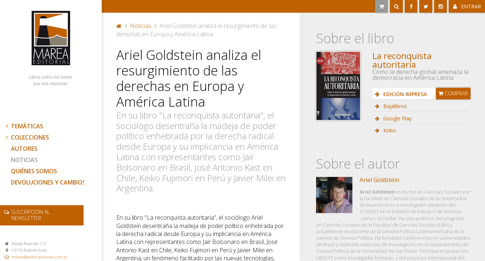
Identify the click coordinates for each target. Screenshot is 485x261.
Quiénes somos (34, 171)
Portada (119, 26)
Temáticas (23, 126)
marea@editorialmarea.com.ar (40, 257)
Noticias (24, 160)
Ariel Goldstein (379, 180)
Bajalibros (394, 106)
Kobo (389, 130)
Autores (24, 149)
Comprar (453, 93)
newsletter (30, 214)
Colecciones (26, 137)
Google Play (397, 118)
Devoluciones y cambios (48, 182)
